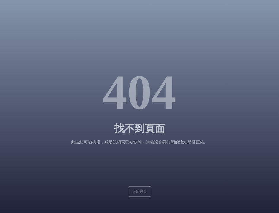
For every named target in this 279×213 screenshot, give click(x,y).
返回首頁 (140, 191)
